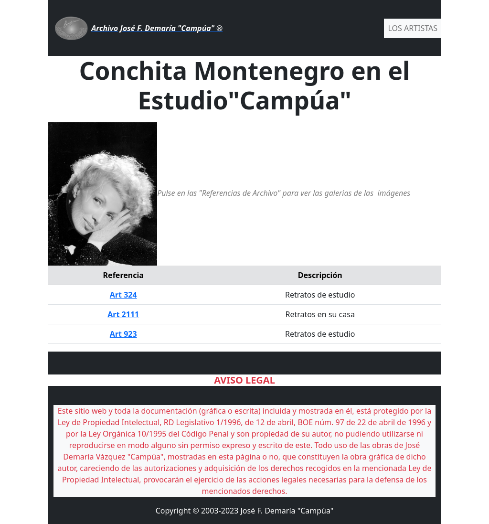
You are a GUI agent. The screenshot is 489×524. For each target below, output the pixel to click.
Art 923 (123, 334)
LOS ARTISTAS (412, 28)
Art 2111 (123, 314)
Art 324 (123, 294)
